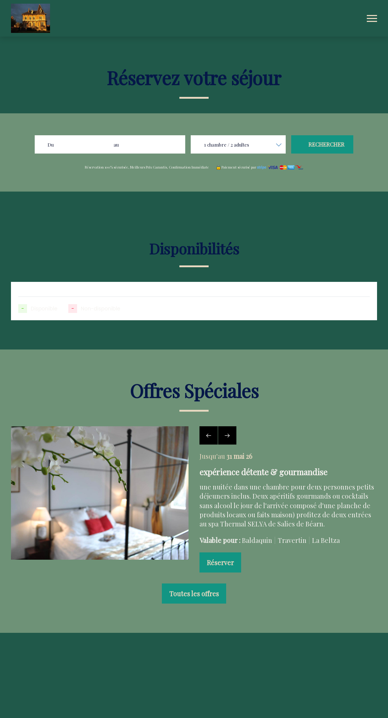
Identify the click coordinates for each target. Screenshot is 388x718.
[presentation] (208, 435)
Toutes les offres (194, 593)
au (116, 144)
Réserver (220, 562)
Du (50, 144)
